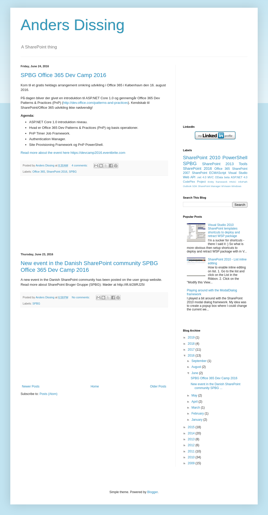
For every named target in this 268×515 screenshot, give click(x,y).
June (195, 373)
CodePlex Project (194, 181)
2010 (192, 457)
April (194, 401)
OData (219, 177)
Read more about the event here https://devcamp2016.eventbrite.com (73, 153)
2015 (192, 427)
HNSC (232, 181)
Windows (236, 186)
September (199, 361)
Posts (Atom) (48, 394)
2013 (192, 439)
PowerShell (234, 157)
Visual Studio (237, 173)
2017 (192, 349)
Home (95, 386)
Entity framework (217, 181)
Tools (243, 164)
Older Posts (158, 386)
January (197, 419)
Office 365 (38, 171)
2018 (192, 343)
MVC (211, 177)
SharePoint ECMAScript (209, 173)
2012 (192, 445)
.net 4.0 (201, 177)
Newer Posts (30, 386)
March (196, 407)
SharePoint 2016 (57, 171)
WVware (226, 186)
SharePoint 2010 (201, 157)
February (198, 413)
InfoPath (242, 181)
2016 (192, 355)
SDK (194, 186)
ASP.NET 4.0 (239, 177)
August (196, 367)
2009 (192, 463)
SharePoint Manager (209, 186)
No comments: (81, 297)
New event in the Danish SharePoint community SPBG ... (215, 386)
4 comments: (80, 165)
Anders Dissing (73, 24)
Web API (189, 177)
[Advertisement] (94, 214)
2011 (192, 451)
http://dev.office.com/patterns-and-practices (95, 103)
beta (227, 177)
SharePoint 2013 (218, 164)
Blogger (152, 492)
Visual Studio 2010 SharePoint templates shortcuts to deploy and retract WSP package (224, 230)
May (194, 395)
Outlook (187, 186)
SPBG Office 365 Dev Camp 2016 (63, 75)
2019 (192, 337)
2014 (192, 433)
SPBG (73, 171)
